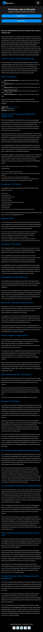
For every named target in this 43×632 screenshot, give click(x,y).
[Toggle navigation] (38, 2)
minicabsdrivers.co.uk (14, 107)
